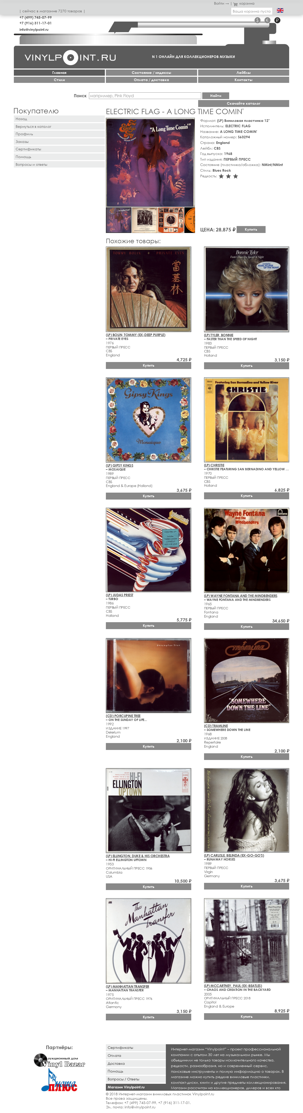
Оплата (114, 1055)
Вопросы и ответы (31, 164)
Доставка (116, 1063)
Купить (251, 229)
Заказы (22, 141)
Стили (59, 79)
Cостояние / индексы (151, 72)
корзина (244, 3)
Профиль (24, 134)
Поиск (80, 95)
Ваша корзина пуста (252, 11)
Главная (59, 72)
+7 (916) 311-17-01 (35, 23)
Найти (215, 95)
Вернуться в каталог (33, 126)
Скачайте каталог (243, 103)
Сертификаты (28, 149)
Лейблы (244, 72)
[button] (190, 123)
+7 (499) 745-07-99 (35, 17)
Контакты (243, 79)
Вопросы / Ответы (123, 1079)
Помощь (23, 156)
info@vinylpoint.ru (33, 29)
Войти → (221, 3)
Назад (21, 118)
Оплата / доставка (151, 79)
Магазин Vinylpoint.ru (126, 1087)
